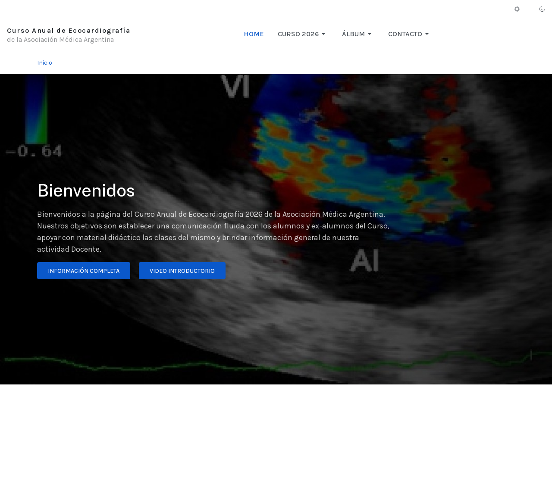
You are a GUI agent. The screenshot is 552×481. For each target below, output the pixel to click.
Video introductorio (182, 271)
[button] (303, 34)
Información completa (83, 271)
